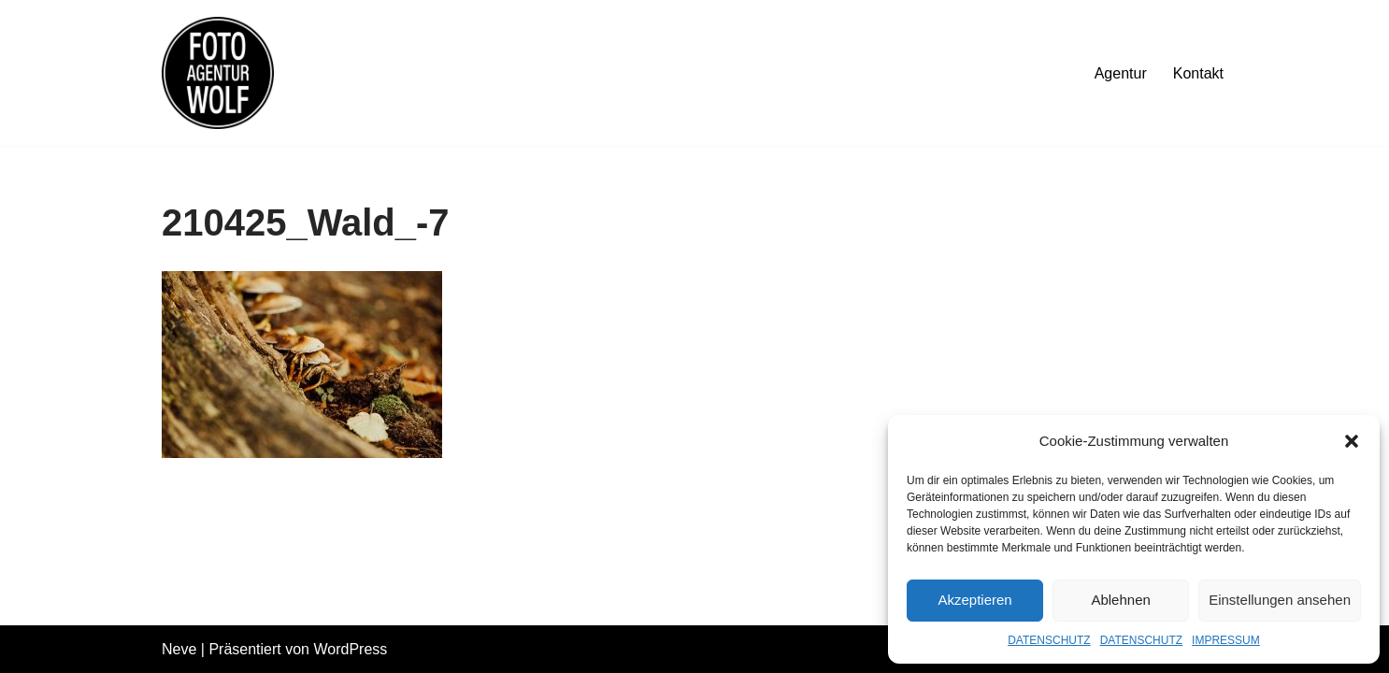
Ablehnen (1120, 600)
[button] (1351, 441)
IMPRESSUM (1226, 640)
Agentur (1121, 73)
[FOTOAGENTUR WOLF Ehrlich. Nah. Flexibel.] (218, 73)
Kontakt (1198, 73)
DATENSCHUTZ (1049, 640)
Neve (179, 649)
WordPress (350, 649)
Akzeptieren (974, 600)
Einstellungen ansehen (1280, 600)
